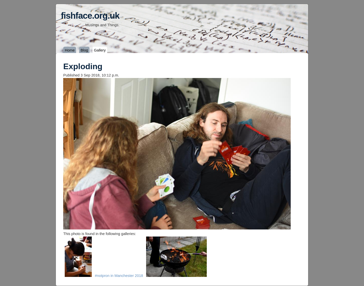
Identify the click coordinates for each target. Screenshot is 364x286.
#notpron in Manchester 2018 (119, 276)
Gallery (100, 50)
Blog (84, 50)
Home (70, 50)
